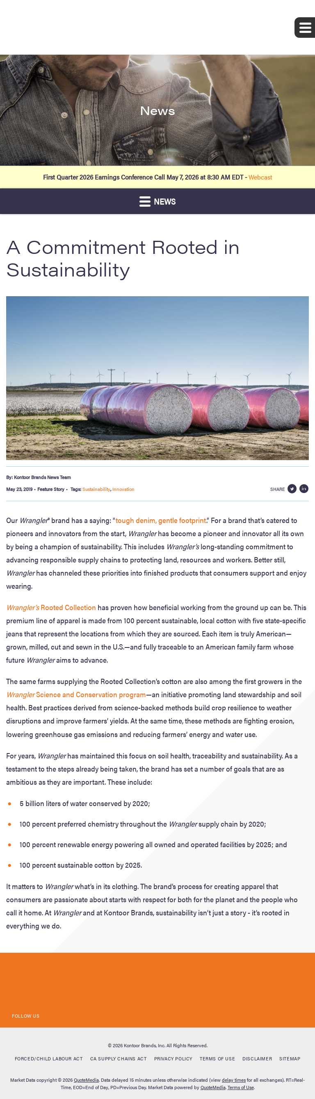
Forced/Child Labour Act (49, 1058)
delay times (234, 1079)
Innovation (123, 489)
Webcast (260, 177)
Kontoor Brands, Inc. (144, 1045)
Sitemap (289, 1058)
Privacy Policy (173, 1058)
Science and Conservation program (76, 694)
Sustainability (96, 489)
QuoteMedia (86, 1079)
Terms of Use (217, 1058)
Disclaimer (257, 1058)
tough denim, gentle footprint (161, 520)
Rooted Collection (51, 607)
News (157, 201)
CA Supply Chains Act (118, 1058)
